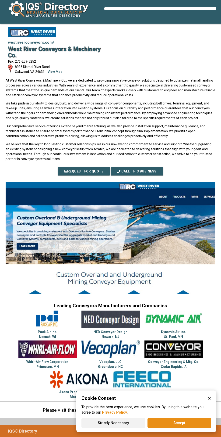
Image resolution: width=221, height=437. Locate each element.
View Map (55, 72)
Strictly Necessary (113, 423)
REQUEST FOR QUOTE (84, 171)
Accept (179, 423)
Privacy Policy (114, 412)
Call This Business (137, 171)
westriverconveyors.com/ (31, 42)
